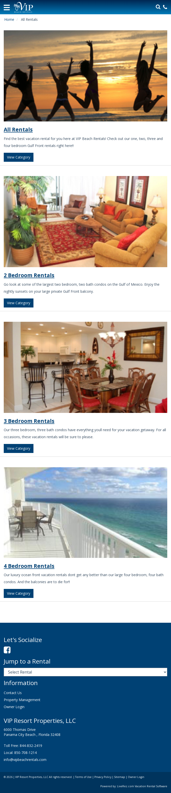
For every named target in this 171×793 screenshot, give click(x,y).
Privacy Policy (102, 777)
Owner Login (14, 706)
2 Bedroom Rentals (29, 275)
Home (9, 19)
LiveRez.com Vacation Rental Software (142, 786)
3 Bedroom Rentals (29, 420)
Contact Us (13, 692)
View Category (18, 157)
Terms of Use (83, 777)
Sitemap (119, 777)
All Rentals (18, 129)
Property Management (22, 699)
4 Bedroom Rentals (29, 565)
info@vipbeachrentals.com (25, 759)
